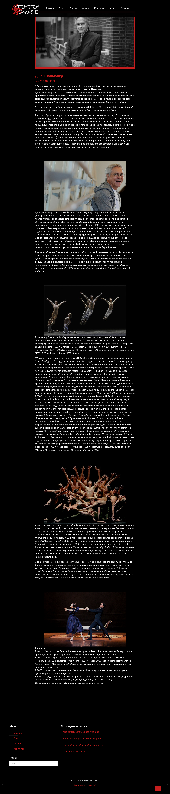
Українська (79, 784)
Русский (92, 784)
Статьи (17, 743)
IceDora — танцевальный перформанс (83, 738)
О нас (16, 738)
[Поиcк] (33, 763)
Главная (18, 732)
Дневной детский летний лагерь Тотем (83, 745)
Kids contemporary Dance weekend (81, 731)
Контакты (19, 748)
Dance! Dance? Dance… (75, 751)
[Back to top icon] (158, 788)
